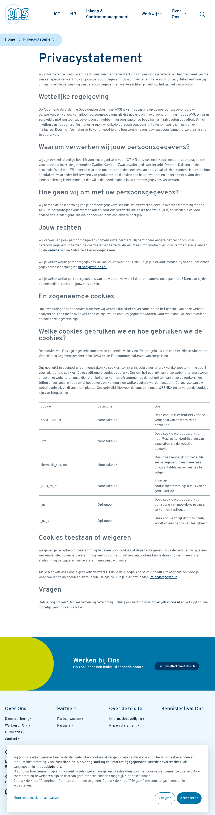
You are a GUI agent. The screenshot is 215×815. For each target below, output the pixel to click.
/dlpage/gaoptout (163, 577)
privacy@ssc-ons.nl (92, 267)
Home (10, 39)
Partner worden (70, 719)
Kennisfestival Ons (182, 709)
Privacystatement (124, 726)
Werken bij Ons (18, 726)
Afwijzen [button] (165, 798)
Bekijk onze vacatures (177, 666)
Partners (67, 709)
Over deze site (125, 709)
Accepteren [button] (189, 798)
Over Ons (15, 709)
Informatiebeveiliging (127, 719)
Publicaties (15, 732)
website (53, 250)
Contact (13, 739)
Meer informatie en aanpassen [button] (36, 798)
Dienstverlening (19, 719)
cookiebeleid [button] (51, 767)
